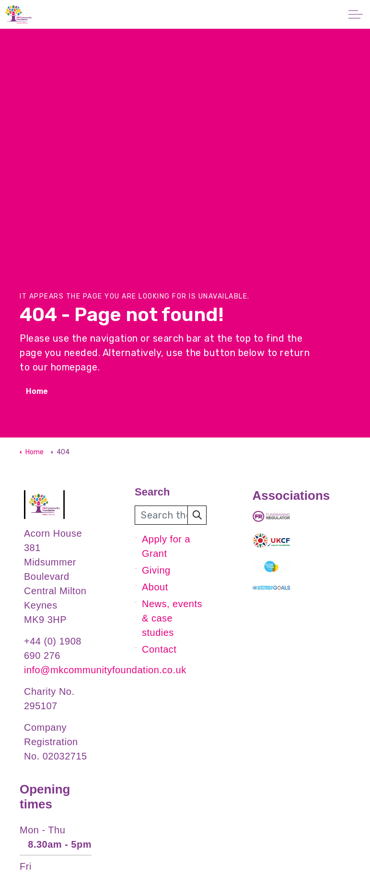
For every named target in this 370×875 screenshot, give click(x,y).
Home (37, 391)
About (155, 587)
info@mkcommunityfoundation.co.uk (105, 670)
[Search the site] (171, 515)
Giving (156, 570)
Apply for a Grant (166, 546)
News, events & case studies (172, 618)
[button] (197, 515)
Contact (159, 649)
